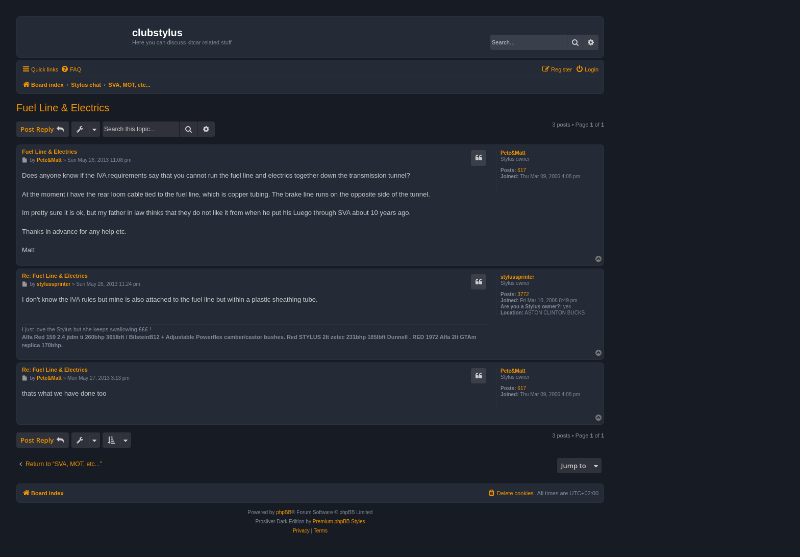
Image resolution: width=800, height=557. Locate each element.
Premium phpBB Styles (339, 521)
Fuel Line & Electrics (62, 107)
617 (521, 170)
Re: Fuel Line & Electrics (55, 276)
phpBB (283, 512)
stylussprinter (517, 277)
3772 (523, 294)
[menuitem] (71, 69)
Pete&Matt (513, 153)
